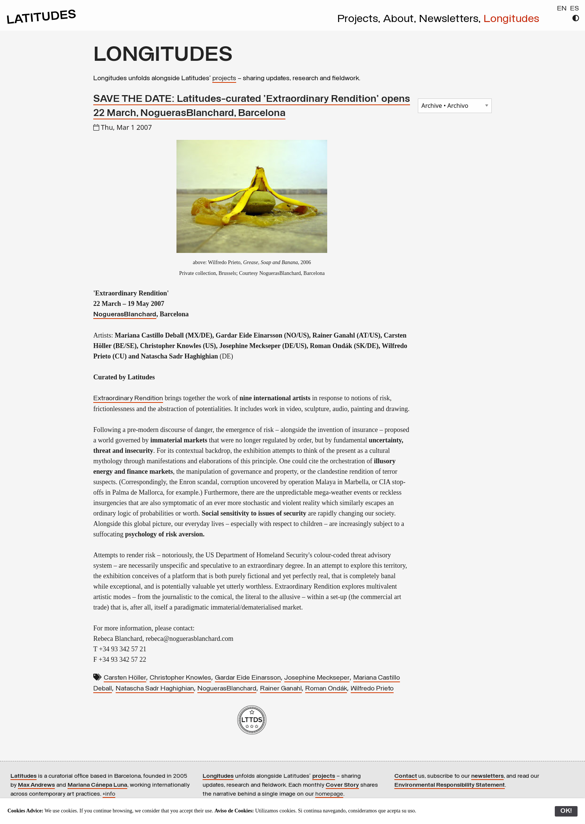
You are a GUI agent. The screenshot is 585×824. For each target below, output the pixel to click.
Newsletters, (451, 19)
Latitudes (23, 776)
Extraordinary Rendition (128, 398)
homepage (329, 794)
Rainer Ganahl (281, 688)
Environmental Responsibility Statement (449, 785)
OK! (566, 811)
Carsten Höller (125, 678)
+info (109, 794)
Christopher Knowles (180, 678)
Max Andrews (36, 785)
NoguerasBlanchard (124, 314)
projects (224, 78)
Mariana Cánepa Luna (97, 785)
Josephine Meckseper (317, 678)
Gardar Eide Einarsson (248, 678)
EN (562, 8)
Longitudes (511, 19)
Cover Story (342, 785)
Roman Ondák (326, 688)
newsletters (487, 776)
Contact (405, 776)
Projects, (360, 19)
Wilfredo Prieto (372, 688)
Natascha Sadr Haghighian (155, 688)
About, (401, 19)
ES (574, 8)
